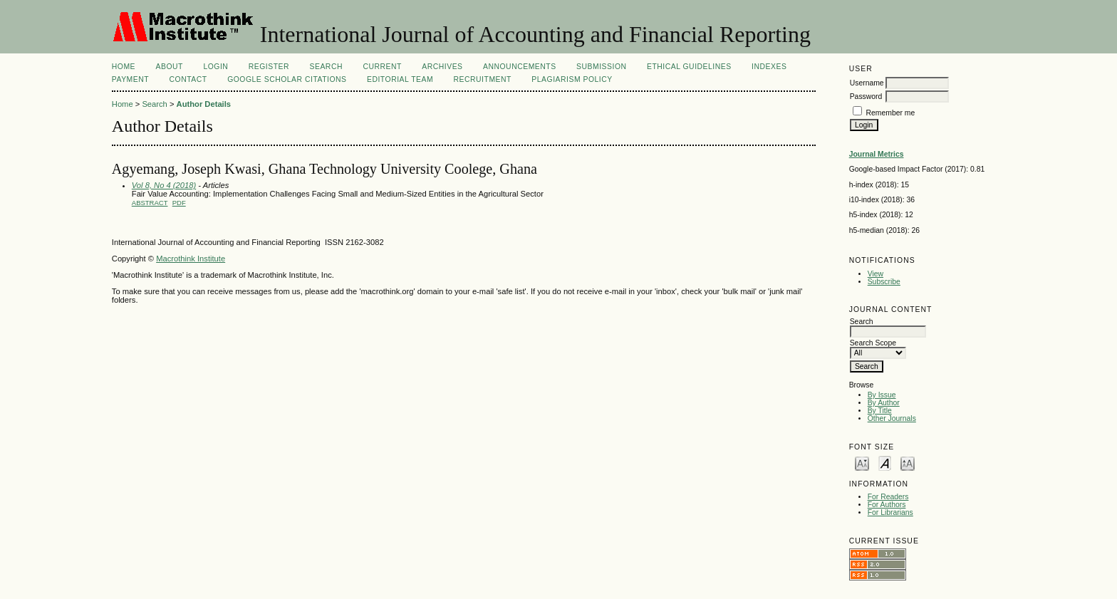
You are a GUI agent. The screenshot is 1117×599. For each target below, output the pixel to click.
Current (382, 67)
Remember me (890, 113)
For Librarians (890, 512)
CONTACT (188, 79)
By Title (880, 411)
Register (269, 67)
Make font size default (885, 462)
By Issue (882, 395)
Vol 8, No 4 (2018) (164, 185)
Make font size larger (907, 462)
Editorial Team (400, 79)
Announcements (519, 67)
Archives (442, 67)
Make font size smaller (862, 462)
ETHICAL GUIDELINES (689, 67)
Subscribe (884, 282)
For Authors (887, 505)
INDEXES (769, 67)
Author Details (204, 104)
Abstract (150, 203)
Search (326, 67)
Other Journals (892, 418)
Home (123, 67)
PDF (179, 203)
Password (866, 96)
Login (215, 67)
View (875, 274)
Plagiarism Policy (571, 79)
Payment (130, 79)
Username (867, 83)
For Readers (888, 497)
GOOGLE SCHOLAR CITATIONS (286, 79)
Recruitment (482, 79)
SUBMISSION (601, 67)
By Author (884, 403)
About (169, 67)
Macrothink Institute (190, 258)
